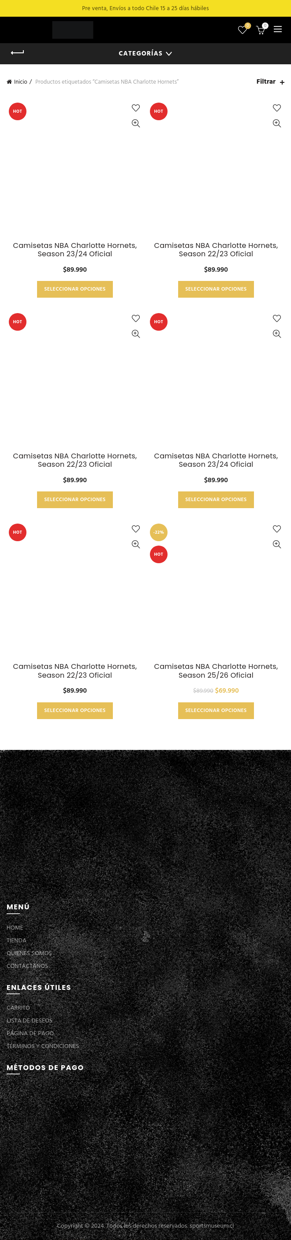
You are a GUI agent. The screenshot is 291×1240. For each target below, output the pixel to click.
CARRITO (18, 1008)
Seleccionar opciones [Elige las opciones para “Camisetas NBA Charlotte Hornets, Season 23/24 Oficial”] (74, 289)
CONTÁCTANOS (27, 966)
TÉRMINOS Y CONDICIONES (43, 1046)
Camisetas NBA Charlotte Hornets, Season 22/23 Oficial (216, 249)
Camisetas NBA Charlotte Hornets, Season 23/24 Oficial (75, 249)
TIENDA (16, 941)
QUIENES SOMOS (29, 953)
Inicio (20, 82)
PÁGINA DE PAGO (30, 1034)
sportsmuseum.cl (212, 1226)
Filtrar (266, 82)
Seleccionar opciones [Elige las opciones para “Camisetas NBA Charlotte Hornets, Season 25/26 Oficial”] (215, 710)
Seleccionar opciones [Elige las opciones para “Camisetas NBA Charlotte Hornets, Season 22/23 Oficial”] (215, 289)
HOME (15, 928)
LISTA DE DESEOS (29, 1021)
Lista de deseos (247, 26)
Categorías (140, 53)
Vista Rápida (135, 123)
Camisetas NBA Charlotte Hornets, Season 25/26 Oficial (216, 670)
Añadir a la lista (135, 108)
